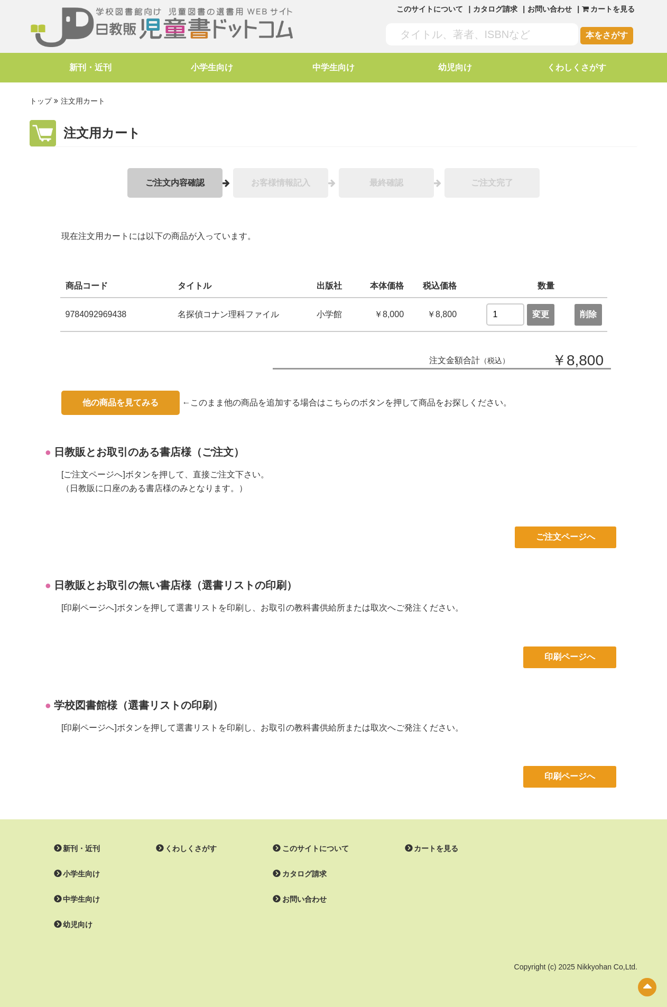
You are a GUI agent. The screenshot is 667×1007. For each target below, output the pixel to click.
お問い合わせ (549, 9)
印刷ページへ (569, 656)
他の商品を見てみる (120, 402)
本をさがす (607, 35)
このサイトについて (429, 9)
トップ (41, 101)
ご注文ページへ (565, 536)
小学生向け (212, 67)
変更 (540, 313)
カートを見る (436, 848)
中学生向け (333, 67)
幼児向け (455, 67)
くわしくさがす (576, 67)
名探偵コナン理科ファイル (228, 313)
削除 (588, 313)
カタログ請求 (495, 9)
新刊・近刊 (90, 67)
